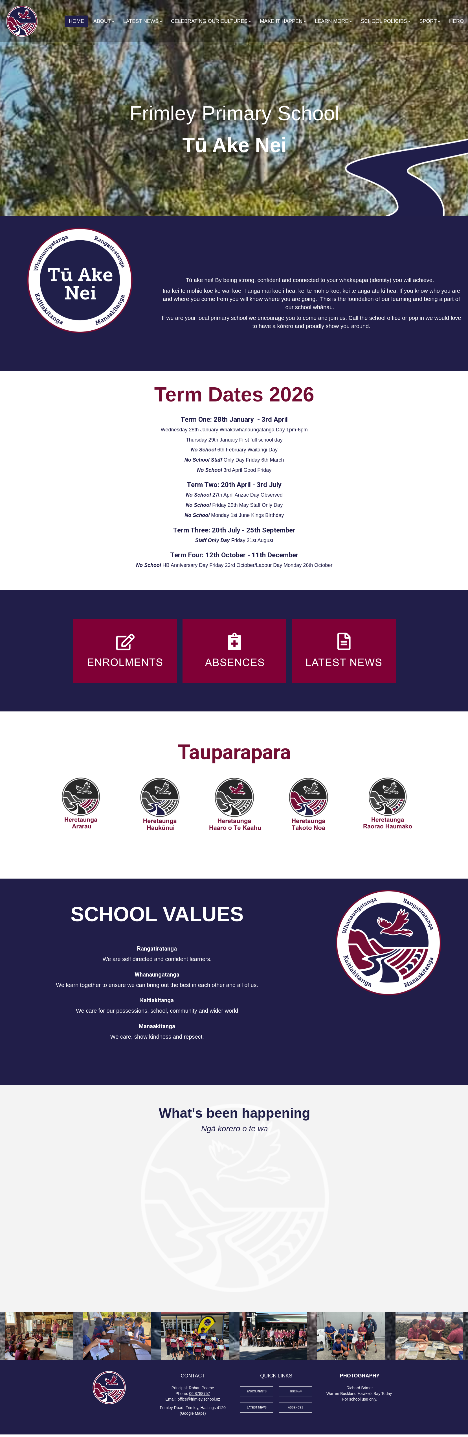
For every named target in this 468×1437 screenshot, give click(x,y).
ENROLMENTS (256, 1391)
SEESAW (295, 1391)
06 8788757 (199, 1393)
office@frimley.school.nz (198, 1399)
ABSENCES (295, 1407)
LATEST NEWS (257, 1407)
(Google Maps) (193, 1413)
